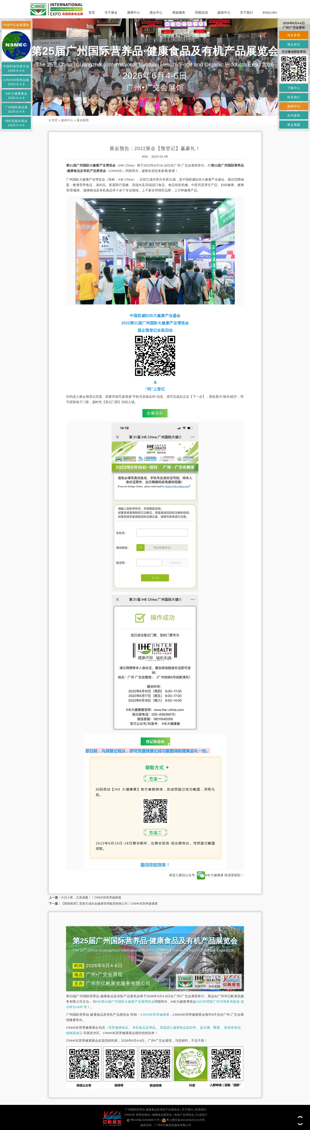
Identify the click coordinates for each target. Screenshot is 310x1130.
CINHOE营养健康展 (154, 1014)
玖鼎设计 (201, 1114)
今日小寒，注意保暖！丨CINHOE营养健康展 (91, 897)
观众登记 (293, 44)
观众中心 (156, 12)
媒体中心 (223, 12)
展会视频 (293, 124)
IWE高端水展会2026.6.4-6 (16, 123)
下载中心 (293, 88)
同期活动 (201, 12)
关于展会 (110, 12)
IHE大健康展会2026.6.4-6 (16, 96)
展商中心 (133, 12)
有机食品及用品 (143, 1027)
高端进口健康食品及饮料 (178, 1027)
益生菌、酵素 (210, 1027)
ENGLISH (270, 12)
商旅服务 (178, 12)
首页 (91, 12)
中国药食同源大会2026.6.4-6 (16, 68)
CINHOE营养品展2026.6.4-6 (16, 82)
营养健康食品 (118, 1027)
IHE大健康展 (210, 875)
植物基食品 (74, 1033)
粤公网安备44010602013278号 (183, 1120)
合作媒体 (293, 115)
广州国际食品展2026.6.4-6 (16, 109)
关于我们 (246, 12)
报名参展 (293, 35)
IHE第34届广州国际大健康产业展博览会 (125, 1001)
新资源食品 (232, 1027)
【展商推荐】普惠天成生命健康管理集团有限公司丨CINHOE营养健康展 (109, 903)
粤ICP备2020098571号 (143, 1120)
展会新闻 (83, 120)
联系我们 (201, 1109)
